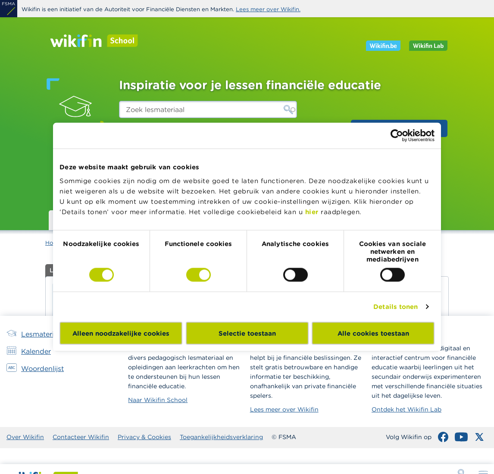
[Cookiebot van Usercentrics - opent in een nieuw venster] (397, 135)
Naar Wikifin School (158, 400)
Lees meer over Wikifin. (268, 9)
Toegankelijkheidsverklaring (221, 437)
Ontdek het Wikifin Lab (406, 409)
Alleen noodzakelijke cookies (120, 333)
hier (312, 211)
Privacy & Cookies (144, 437)
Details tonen (395, 306)
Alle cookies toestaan (373, 333)
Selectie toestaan (247, 333)
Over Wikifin (25, 437)
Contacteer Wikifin (81, 437)
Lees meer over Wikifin (284, 409)
